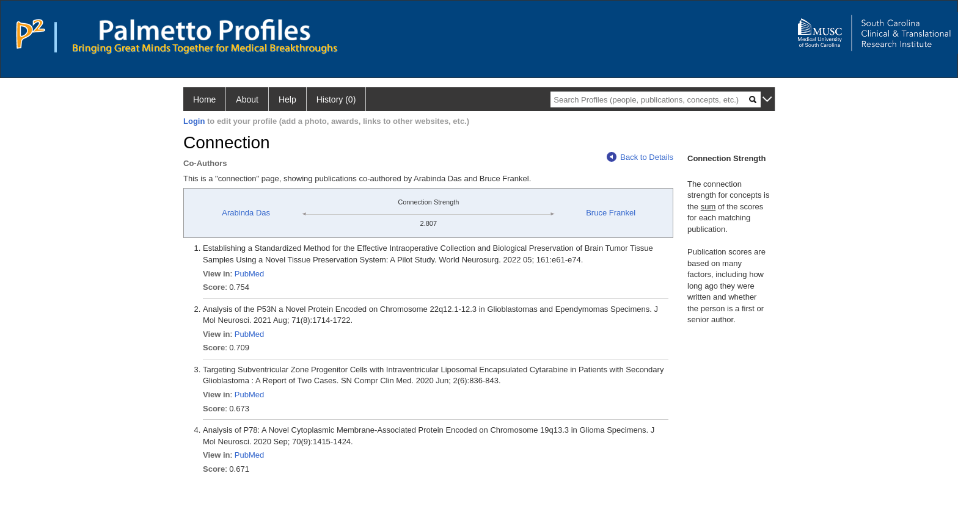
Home (204, 99)
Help (287, 99)
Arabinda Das (246, 212)
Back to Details (640, 157)
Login (194, 121)
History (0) (336, 99)
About (247, 99)
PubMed (249, 273)
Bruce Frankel (610, 212)
